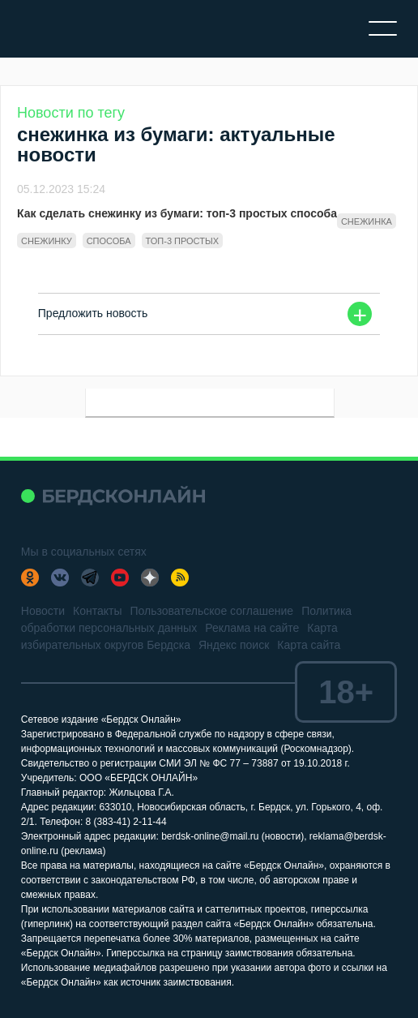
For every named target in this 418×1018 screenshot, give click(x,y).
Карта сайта (308, 644)
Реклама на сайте (252, 627)
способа (109, 241)
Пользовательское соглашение (211, 610)
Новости (43, 610)
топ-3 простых (182, 241)
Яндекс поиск (233, 644)
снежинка (366, 221)
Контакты (97, 610)
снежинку (46, 241)
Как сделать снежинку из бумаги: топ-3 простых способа (177, 213)
